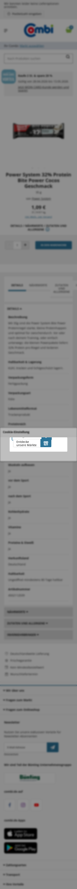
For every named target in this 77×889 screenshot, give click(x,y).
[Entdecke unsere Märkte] (45, 443)
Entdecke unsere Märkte (26, 443)
